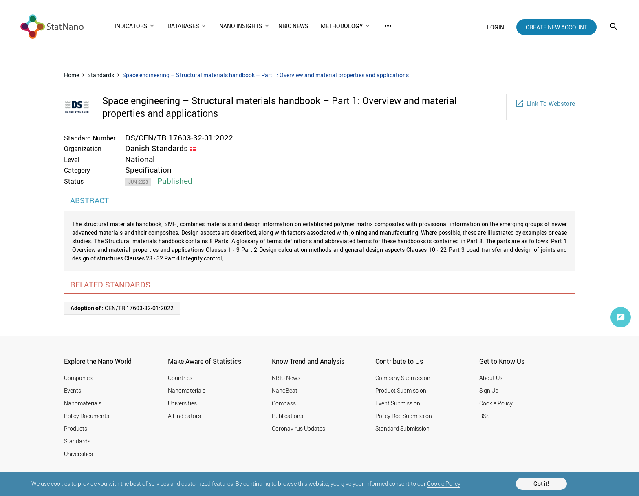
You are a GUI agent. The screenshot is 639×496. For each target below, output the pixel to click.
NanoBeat (284, 390)
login (495, 27)
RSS (484, 416)
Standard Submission (402, 428)
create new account (556, 27)
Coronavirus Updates (298, 428)
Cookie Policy (443, 483)
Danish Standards (156, 148)
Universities (78, 454)
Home (71, 75)
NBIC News (286, 378)
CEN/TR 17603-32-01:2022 (122, 308)
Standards (100, 75)
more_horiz (388, 26)
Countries (180, 378)
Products (75, 428)
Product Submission (400, 390)
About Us (490, 378)
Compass (284, 403)
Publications (287, 416)
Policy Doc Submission (403, 416)
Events (72, 390)
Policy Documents (86, 416)
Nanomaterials (82, 403)
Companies (78, 378)
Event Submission (397, 403)
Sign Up (488, 390)
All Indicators (184, 416)
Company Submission (402, 378)
